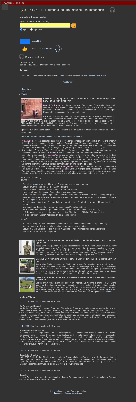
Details (24, 92)
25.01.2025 (24, 350)
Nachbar (56, 136)
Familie (29, 136)
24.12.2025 (24, 302)
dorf (37, 75)
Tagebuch (37, 30)
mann (62, 75)
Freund (44, 136)
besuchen (92, 75)
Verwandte (77, 136)
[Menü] (5, 7)
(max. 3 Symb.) (42, 21)
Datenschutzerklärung (73, 393)
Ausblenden (68, 82)
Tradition (25, 94)
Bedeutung (26, 89)
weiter (99, 255)
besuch (29, 75)
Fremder (37, 136)
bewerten (48, 48)
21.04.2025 (24, 326)
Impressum (58, 393)
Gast (50, 136)
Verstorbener (66, 136)
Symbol (26, 30)
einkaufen (101, 75)
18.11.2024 (24, 371)
